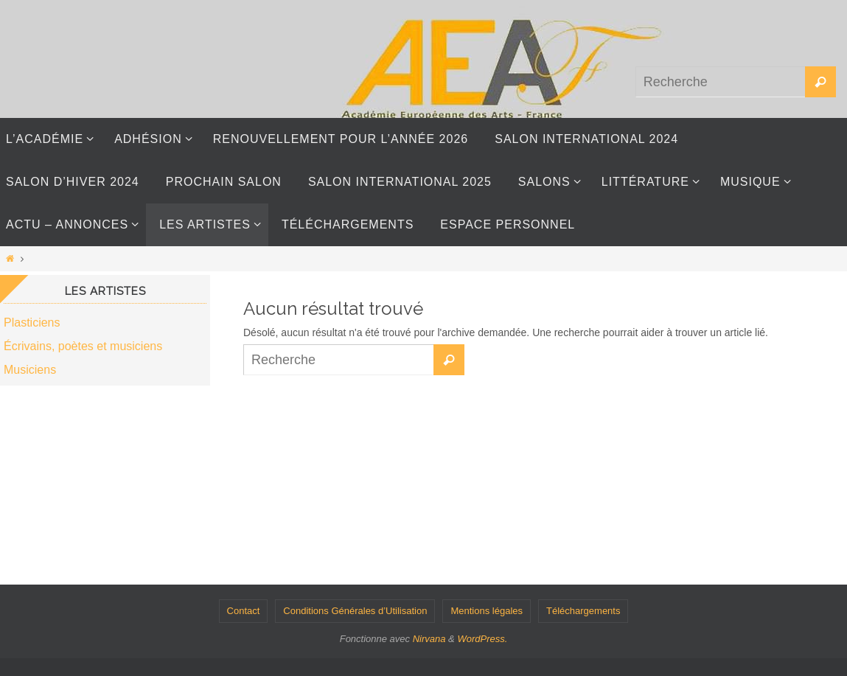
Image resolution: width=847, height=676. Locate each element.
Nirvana (429, 638)
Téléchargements (583, 610)
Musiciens (30, 369)
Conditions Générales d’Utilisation (355, 610)
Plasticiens (32, 322)
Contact (243, 610)
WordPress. (482, 638)
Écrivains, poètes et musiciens (83, 346)
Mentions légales (486, 610)
